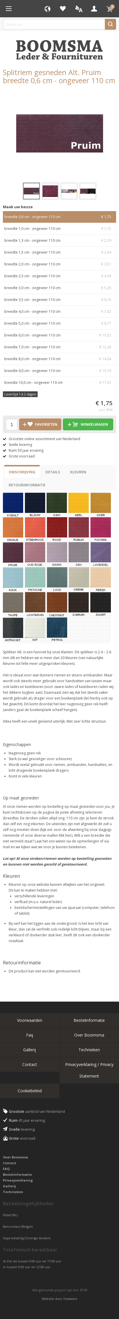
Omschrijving (22, 472)
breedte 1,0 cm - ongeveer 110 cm (59, 229)
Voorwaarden (29, 1020)
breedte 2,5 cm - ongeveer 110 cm (59, 276)
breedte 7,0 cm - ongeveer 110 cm (59, 347)
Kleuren (78, 472)
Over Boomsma (89, 1035)
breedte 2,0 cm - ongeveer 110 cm (59, 264)
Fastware (70, 1298)
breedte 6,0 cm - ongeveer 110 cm (59, 335)
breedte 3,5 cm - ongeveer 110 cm (59, 300)
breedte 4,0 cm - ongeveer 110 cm (59, 312)
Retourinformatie (27, 485)
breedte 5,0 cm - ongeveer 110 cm (59, 323)
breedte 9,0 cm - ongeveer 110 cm (59, 371)
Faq (29, 1035)
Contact (29, 1064)
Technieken (89, 1049)
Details (52, 472)
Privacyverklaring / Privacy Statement (89, 1070)
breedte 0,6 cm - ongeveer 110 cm (59, 217)
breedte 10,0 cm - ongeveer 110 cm (59, 383)
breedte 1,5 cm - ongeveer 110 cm (59, 252)
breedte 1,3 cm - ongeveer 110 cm (59, 240)
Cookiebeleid (30, 1090)
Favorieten (62, 8)
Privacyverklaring (18, 1180)
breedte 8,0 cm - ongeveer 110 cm (59, 359)
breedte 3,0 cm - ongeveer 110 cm (59, 288)
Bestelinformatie (89, 1020)
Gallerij (29, 1049)
